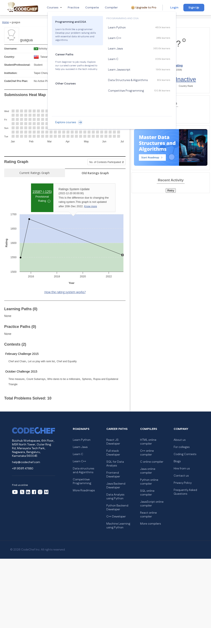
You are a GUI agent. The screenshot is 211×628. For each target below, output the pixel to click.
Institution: (10, 73)
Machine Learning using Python (118, 526)
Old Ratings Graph (95, 173)
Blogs (177, 461)
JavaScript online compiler (152, 504)
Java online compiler (147, 471)
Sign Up (193, 7)
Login (174, 7)
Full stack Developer (113, 453)
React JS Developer (113, 442)
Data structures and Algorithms (83, 470)
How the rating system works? (65, 292)
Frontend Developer (113, 475)
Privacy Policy (183, 483)
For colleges (181, 447)
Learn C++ (79, 461)
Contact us (181, 476)
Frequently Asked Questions (185, 492)
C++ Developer (116, 516)
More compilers (150, 524)
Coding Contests (185, 454)
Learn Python (82, 440)
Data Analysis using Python (115, 497)
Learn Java (80, 447)
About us (179, 440)
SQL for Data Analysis (115, 464)
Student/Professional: (17, 64)
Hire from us (182, 468)
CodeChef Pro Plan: (16, 81)
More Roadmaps (84, 490)
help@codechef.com (26, 462)
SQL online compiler (147, 493)
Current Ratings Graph (34, 173)
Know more (90, 206)
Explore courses (69, 122)
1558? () (42, 192)
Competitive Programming (82, 481)
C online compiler (151, 462)
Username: (10, 48)
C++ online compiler (147, 453)
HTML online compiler (148, 442)
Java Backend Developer (115, 486)
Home (5, 22)
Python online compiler (149, 482)
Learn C (78, 454)
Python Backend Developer (117, 508)
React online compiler (148, 515)
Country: (9, 56)
